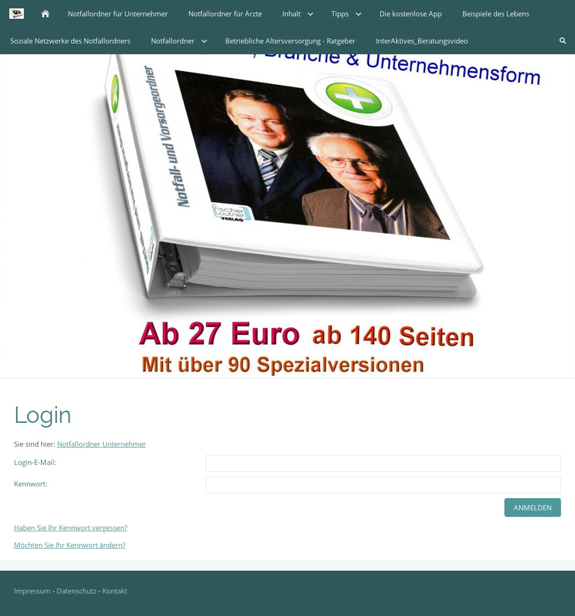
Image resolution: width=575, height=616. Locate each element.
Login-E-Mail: (35, 462)
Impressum (33, 590)
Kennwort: (30, 483)
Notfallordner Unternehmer (101, 444)
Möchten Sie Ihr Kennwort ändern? (69, 545)
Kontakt (114, 590)
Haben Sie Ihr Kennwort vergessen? (70, 527)
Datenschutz (76, 590)
